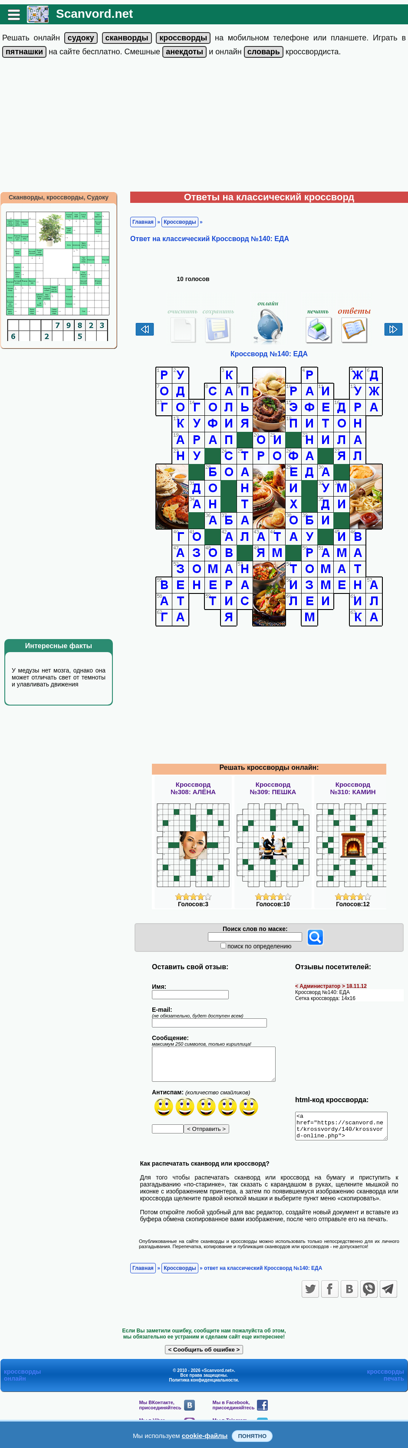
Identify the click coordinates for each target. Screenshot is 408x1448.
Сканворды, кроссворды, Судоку (59, 197)
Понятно (252, 1436)
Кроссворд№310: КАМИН (352, 788)
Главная (143, 222)
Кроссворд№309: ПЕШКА (273, 788)
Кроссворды (180, 222)
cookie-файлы (205, 1435)
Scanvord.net (94, 13)
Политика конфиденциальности (203, 1385)
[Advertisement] (204, 126)
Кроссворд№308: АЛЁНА (193, 788)
